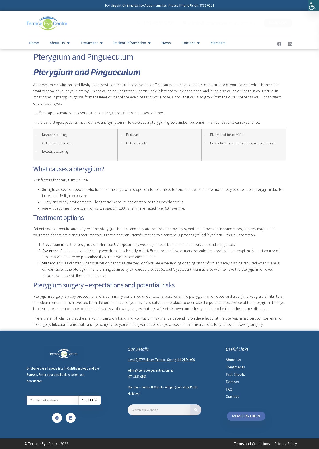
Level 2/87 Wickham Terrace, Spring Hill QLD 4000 (161, 360)
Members (218, 42)
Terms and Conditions (252, 443)
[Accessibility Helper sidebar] (313, 5)
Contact (191, 43)
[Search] (195, 409)
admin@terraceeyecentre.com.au (221, 23)
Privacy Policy (285, 443)
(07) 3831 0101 (158, 22)
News (166, 42)
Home (34, 42)
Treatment (91, 43)
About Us (60, 43)
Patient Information (132, 43)
